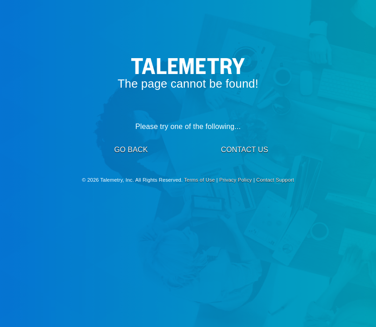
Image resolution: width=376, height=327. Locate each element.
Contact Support (275, 180)
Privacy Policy (235, 180)
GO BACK (131, 150)
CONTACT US (244, 150)
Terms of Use (199, 180)
